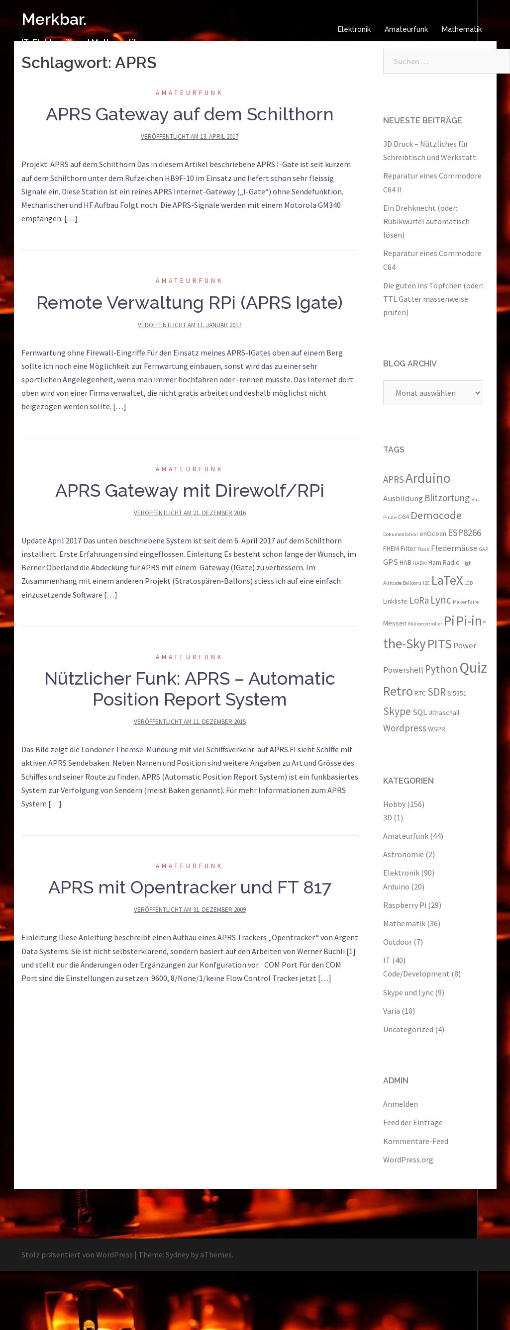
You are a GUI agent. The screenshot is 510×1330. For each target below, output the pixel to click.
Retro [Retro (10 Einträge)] (398, 691)
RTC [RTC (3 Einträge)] (420, 693)
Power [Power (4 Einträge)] (464, 645)
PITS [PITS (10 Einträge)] (439, 643)
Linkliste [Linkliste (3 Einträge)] (395, 601)
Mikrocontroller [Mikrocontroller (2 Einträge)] (425, 624)
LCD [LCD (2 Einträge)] (468, 583)
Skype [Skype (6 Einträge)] (397, 711)
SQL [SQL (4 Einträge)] (419, 712)
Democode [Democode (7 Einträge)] (436, 515)
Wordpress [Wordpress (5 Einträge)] (404, 728)
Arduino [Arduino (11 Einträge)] (428, 477)
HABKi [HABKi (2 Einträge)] (420, 563)
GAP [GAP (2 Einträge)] (483, 549)
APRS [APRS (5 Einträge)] (393, 479)
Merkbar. (54, 19)
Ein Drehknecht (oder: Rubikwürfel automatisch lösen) (426, 221)
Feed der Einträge (413, 1122)
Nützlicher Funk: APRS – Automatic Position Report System (189, 688)
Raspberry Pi (404, 905)
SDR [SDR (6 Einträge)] (436, 692)
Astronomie (403, 854)
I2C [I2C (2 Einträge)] (426, 583)
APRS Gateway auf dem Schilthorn (190, 113)
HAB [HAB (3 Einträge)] (405, 562)
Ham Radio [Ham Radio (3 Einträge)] (444, 562)
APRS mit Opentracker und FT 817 (189, 887)
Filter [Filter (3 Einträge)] (408, 548)
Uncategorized (408, 1029)
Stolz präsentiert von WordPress (77, 1254)
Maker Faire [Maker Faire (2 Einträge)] (466, 602)
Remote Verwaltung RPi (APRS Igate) (189, 302)
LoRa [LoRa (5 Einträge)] (419, 600)
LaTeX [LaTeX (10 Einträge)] (447, 580)
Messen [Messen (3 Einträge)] (395, 623)
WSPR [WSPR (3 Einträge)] (436, 728)
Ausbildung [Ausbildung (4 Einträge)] (403, 498)
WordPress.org (408, 1159)
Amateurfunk (406, 29)
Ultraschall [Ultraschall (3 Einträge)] (443, 712)
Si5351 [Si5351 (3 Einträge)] (457, 693)
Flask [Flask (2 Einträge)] (423, 549)
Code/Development (416, 973)
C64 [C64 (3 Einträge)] (403, 516)
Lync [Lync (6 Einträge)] (440, 600)
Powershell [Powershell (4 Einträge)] (403, 669)
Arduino (396, 886)
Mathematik (462, 29)
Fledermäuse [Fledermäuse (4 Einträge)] (454, 547)
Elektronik (354, 29)
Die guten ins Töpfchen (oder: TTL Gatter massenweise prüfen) (433, 298)
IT (387, 960)
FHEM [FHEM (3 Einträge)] (391, 548)
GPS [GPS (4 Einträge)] (390, 561)
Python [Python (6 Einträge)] (441, 669)
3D (387, 817)
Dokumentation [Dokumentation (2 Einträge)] (400, 534)
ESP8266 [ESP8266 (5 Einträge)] (464, 532)
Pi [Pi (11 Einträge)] (449, 620)
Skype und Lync (408, 992)
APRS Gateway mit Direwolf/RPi (189, 490)
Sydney (177, 1254)
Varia (391, 1011)
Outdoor (397, 942)
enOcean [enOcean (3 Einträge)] (432, 533)
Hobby (394, 804)
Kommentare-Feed (415, 1141)
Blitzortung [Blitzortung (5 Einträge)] (447, 498)
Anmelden (400, 1104)
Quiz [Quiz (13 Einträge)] (473, 667)
